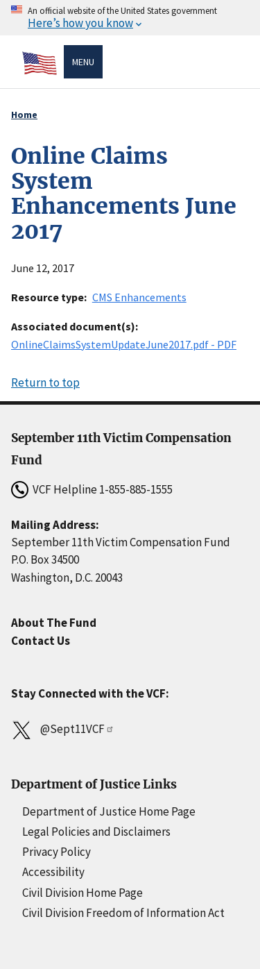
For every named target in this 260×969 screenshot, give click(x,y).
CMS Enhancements (139, 297)
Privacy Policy (56, 851)
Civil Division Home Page (82, 892)
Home (24, 114)
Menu (83, 62)
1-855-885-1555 (136, 489)
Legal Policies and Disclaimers (96, 831)
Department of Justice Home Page (109, 811)
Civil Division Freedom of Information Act (123, 912)
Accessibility (53, 871)
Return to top (45, 382)
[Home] (43, 63)
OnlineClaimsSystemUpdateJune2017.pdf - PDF (123, 344)
